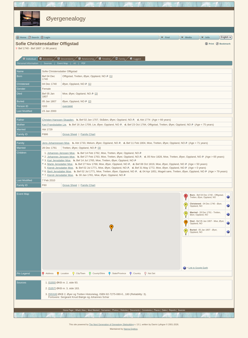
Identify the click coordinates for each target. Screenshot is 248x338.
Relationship (86, 58)
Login (47, 37)
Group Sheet (69, 134)
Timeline (105, 58)
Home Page (68, 310)
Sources (48, 63)
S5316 (53, 294)
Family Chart (88, 134)
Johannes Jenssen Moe (61, 153)
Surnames (105, 310)
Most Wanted (93, 310)
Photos (115, 310)
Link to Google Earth (198, 268)
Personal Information (27, 63)
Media (188, 37)
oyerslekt (67, 106)
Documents (135, 310)
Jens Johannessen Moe (55, 143)
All (74, 63)
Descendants (65, 58)
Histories (124, 310)
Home (23, 37)
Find (167, 37)
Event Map (62, 63)
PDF (83, 63)
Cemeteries (147, 310)
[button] (111, 228)
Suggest (135, 58)
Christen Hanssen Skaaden (57, 119)
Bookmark (225, 43)
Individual (29, 58)
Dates (164, 310)
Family (120, 58)
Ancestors (46, 58)
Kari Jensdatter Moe (58, 160)
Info (207, 37)
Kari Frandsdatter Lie (54, 124)
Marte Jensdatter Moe (59, 164)
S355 (52, 282)
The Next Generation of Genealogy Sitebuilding (111, 324)
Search (35, 37)
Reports (172, 310)
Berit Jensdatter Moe (59, 171)
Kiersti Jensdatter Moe (60, 167)
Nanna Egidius (131, 329)
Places (157, 310)
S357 (52, 288)
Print (211, 43)
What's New (80, 310)
